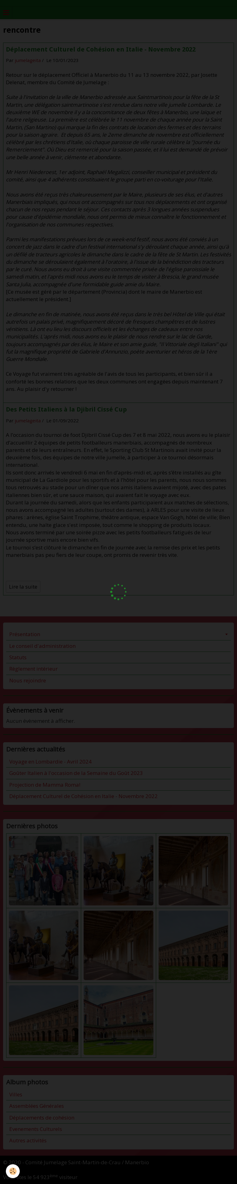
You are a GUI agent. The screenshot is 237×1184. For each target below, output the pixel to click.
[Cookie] (13, 1171)
